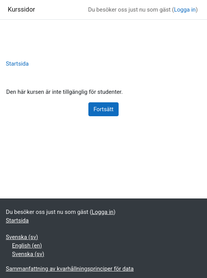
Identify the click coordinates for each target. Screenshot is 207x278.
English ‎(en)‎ (27, 245)
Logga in (185, 9)
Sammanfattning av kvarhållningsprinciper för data (70, 268)
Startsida (17, 63)
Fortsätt (103, 109)
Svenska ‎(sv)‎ (22, 237)
